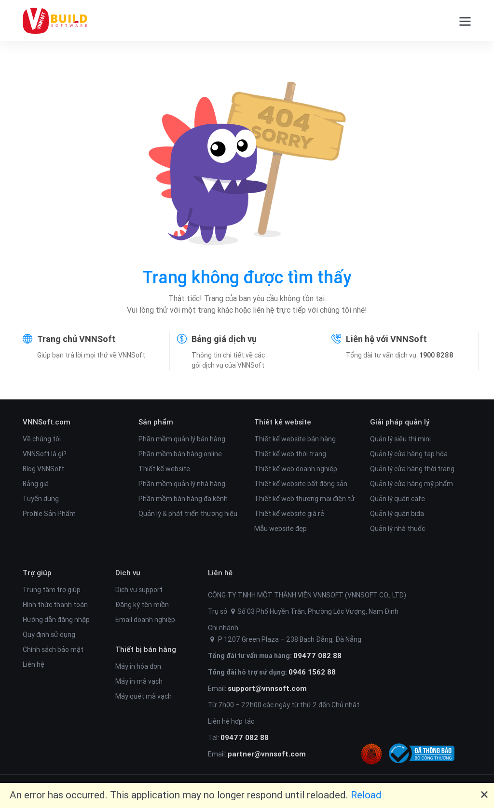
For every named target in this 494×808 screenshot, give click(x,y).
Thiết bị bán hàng (145, 649)
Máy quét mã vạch (143, 696)
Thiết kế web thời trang (290, 454)
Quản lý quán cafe (397, 498)
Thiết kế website (164, 468)
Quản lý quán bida (397, 513)
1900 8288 (436, 355)
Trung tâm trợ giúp (52, 589)
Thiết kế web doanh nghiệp (295, 468)
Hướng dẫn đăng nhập (56, 619)
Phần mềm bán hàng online (180, 454)
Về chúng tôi (42, 439)
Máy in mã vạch (139, 681)
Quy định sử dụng (49, 634)
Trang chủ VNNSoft (76, 338)
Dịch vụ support (139, 589)
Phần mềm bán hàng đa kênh (183, 498)
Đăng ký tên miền (142, 604)
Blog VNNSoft (43, 468)
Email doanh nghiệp (145, 619)
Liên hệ (33, 664)
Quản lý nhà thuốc (397, 528)
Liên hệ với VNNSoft (386, 338)
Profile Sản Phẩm (49, 513)
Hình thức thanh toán (55, 604)
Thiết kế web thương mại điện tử (304, 498)
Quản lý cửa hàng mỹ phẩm (411, 483)
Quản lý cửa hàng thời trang (412, 468)
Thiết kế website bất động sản (300, 483)
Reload (366, 795)
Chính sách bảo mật (53, 649)
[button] (461, 21)
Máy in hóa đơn (138, 666)
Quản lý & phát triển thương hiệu (187, 513)
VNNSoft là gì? (45, 454)
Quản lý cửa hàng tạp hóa (409, 454)
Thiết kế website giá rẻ (289, 513)
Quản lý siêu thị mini (400, 439)
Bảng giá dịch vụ (224, 338)
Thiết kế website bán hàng (295, 439)
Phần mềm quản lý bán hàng (181, 439)
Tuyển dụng (41, 498)
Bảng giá (36, 483)
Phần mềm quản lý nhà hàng (181, 483)
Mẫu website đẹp (280, 528)
